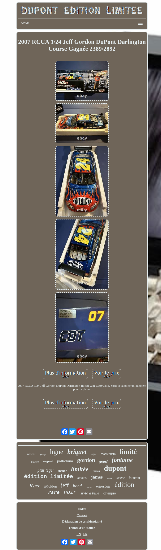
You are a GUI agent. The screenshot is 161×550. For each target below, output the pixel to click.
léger (35, 485)
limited (120, 478)
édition (124, 484)
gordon (86, 460)
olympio (109, 493)
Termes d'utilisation (82, 527)
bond (77, 485)
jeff (65, 485)
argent (48, 461)
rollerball (103, 486)
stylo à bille (89, 493)
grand (103, 461)
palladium (65, 461)
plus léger (46, 470)
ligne (56, 451)
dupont (115, 468)
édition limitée (48, 476)
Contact (82, 515)
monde (62, 470)
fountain (134, 478)
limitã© (82, 478)
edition (96, 471)
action (109, 478)
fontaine (122, 460)
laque (94, 453)
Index (82, 509)
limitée (79, 469)
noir (70, 492)
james (97, 477)
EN (79, 534)
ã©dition (50, 486)
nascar (31, 454)
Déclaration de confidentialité (82, 521)
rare (54, 493)
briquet (76, 451)
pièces (89, 487)
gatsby (43, 454)
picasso (35, 461)
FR (85, 534)
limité (128, 451)
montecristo (108, 453)
